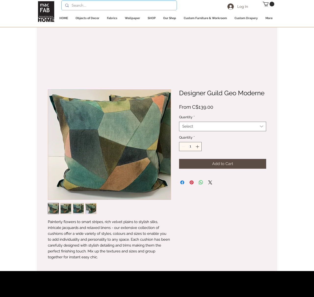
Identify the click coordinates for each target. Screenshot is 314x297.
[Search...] (119, 5)
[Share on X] (210, 182)
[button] (268, 4)
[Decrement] (183, 146)
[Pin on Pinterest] (192, 182)
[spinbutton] (190, 146)
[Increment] (198, 146)
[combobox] (222, 126)
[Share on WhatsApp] (201, 182)
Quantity (187, 117)
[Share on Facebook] (182, 182)
